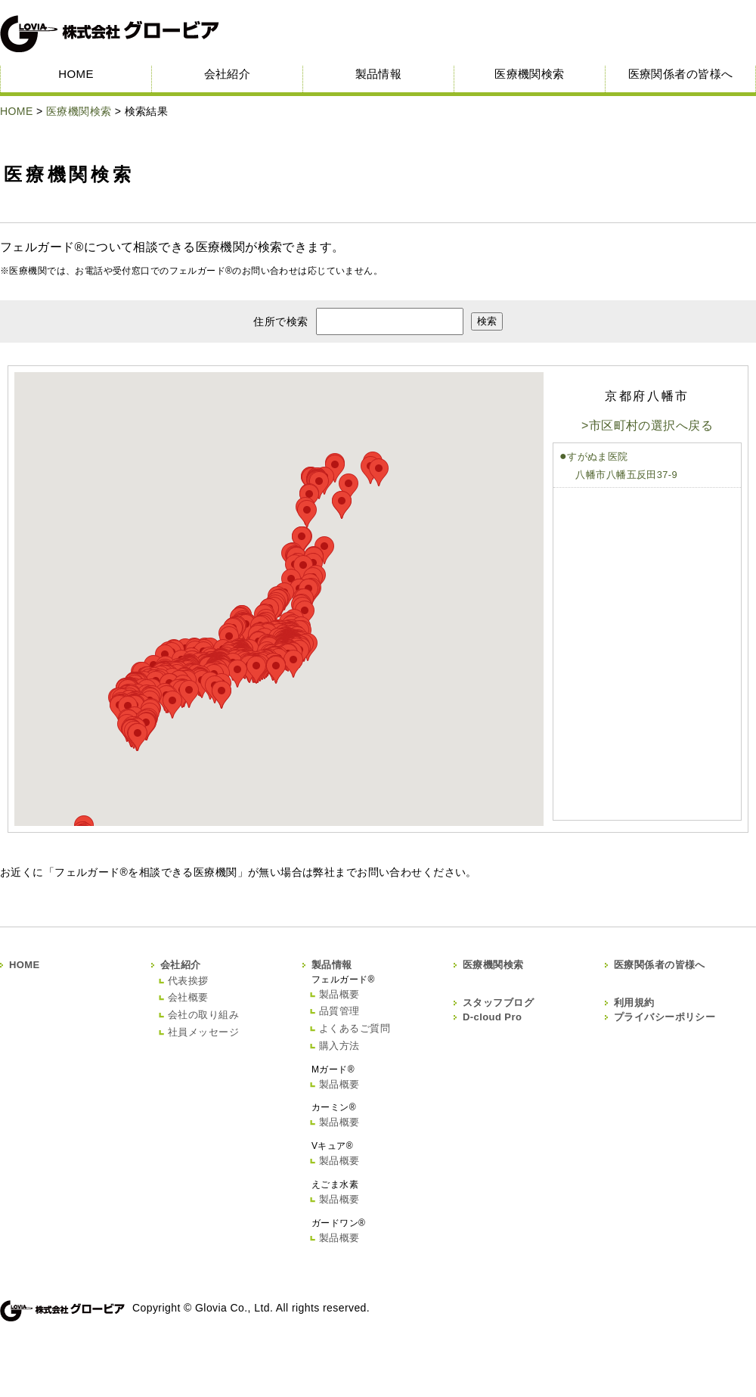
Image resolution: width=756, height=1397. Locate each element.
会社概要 (188, 997)
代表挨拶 (188, 980)
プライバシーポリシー (664, 1017)
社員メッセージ (203, 1032)
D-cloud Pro (492, 1017)
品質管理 (339, 1011)
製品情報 (378, 73)
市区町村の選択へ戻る (651, 425)
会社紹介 (227, 73)
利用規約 (634, 1002)
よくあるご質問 (354, 1028)
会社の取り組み (203, 1014)
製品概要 (339, 994)
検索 (487, 321)
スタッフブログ (498, 1002)
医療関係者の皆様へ (680, 73)
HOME (76, 73)
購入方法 (339, 1045)
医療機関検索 (529, 73)
